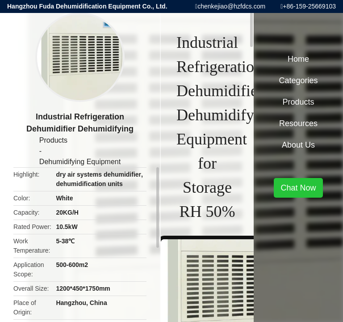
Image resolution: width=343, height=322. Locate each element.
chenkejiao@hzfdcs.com (231, 6)
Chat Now (298, 187)
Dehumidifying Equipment (80, 161)
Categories (298, 80)
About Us (298, 144)
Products (53, 140)
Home (298, 59)
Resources (298, 123)
